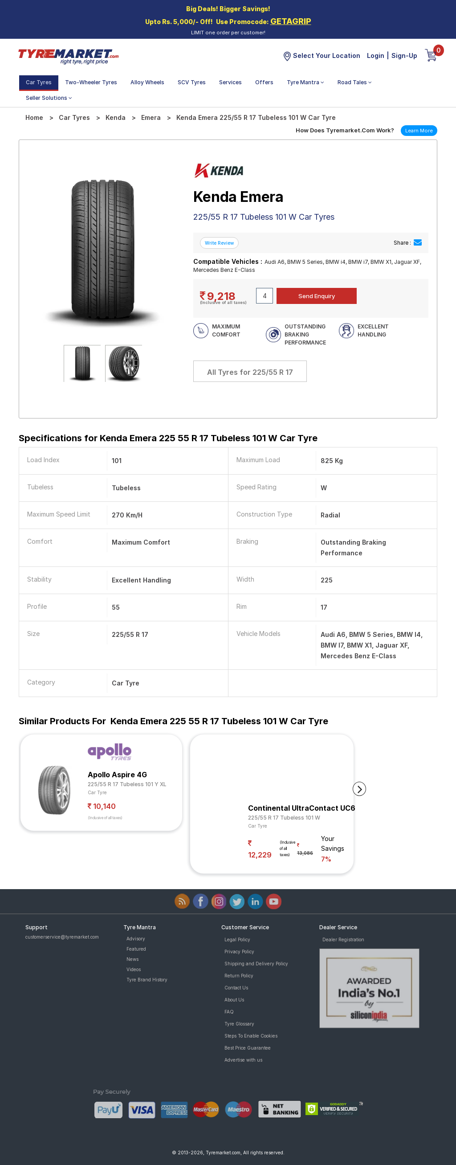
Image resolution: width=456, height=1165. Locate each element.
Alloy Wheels (147, 82)
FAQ (229, 1011)
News (132, 959)
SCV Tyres (192, 82)
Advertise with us (243, 1059)
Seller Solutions (49, 97)
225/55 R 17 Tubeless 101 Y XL (127, 784)
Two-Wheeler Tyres (91, 82)
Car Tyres (39, 82)
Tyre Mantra (305, 82)
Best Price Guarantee (247, 1047)
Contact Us (236, 987)
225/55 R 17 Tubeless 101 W (284, 817)
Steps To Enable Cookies (250, 1035)
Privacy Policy (239, 951)
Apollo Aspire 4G (117, 774)
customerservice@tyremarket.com (62, 936)
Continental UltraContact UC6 (301, 808)
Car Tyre (97, 792)
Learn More (419, 130)
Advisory (135, 938)
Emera (151, 117)
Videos (133, 969)
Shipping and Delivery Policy (256, 963)
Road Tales (355, 82)
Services (230, 82)
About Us (234, 999)
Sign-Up (404, 55)
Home (34, 117)
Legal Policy (237, 939)
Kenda (116, 117)
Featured (136, 949)
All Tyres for (250, 372)
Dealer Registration (343, 939)
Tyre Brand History (146, 979)
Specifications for (168, 438)
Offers (264, 82)
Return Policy (238, 975)
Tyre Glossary (239, 1023)
